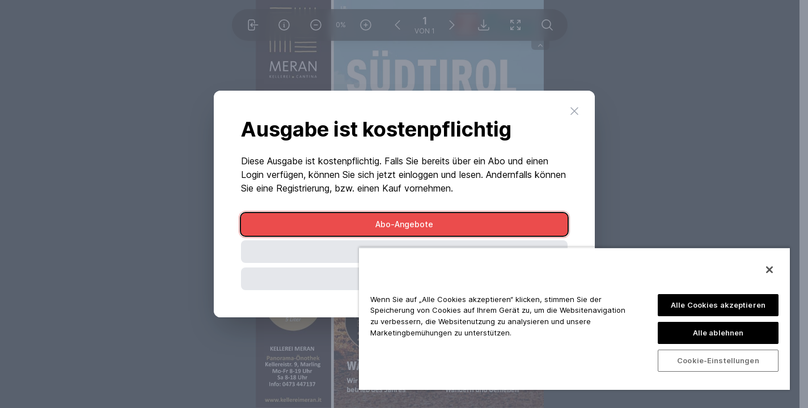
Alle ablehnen (718, 332)
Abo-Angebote (404, 224)
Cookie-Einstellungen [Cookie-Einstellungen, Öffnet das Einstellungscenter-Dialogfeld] (718, 360)
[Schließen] (769, 269)
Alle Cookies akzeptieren (718, 304)
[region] (574, 318)
